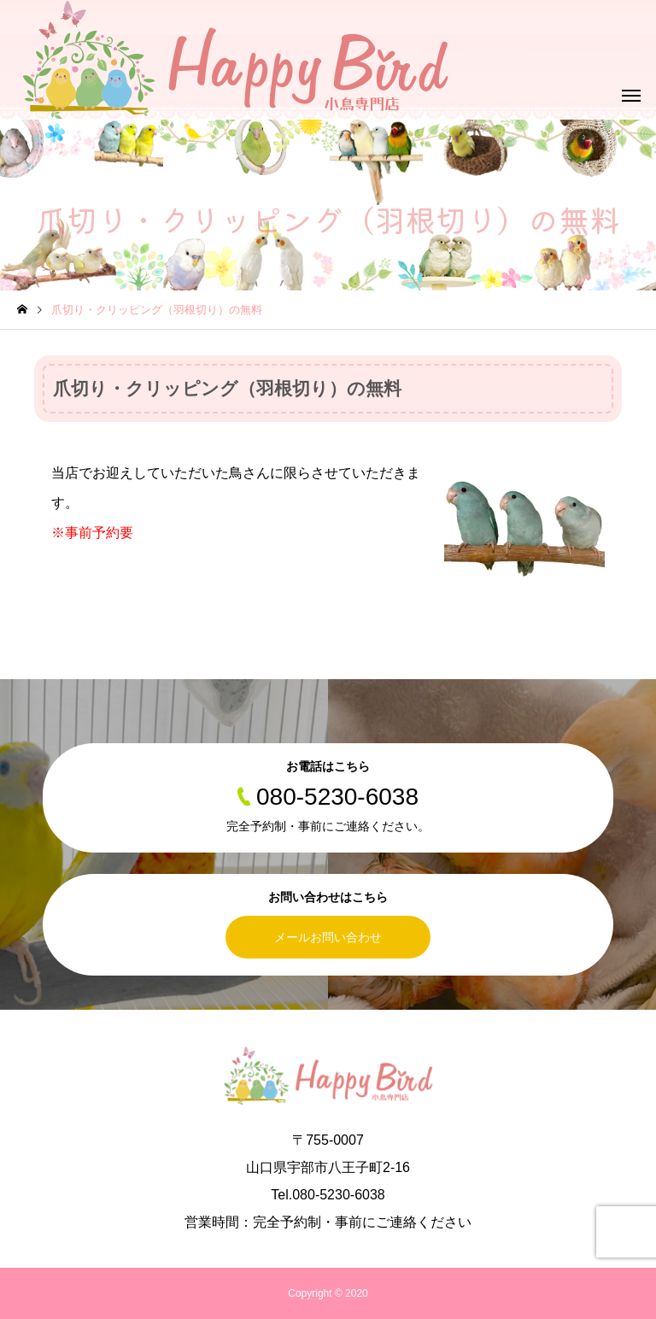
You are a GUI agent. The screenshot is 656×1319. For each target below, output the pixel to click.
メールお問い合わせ (328, 937)
